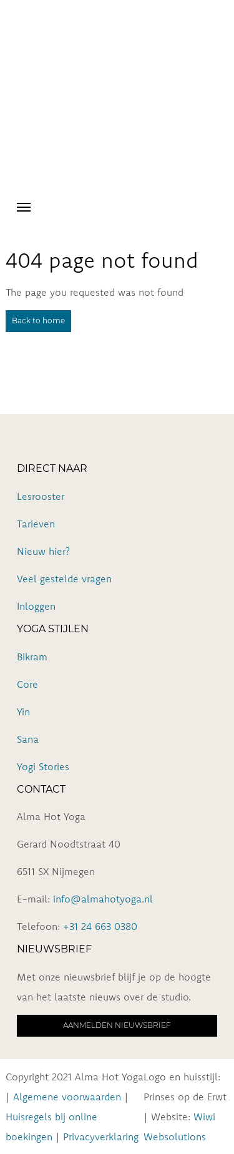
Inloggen (36, 606)
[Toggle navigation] (23, 205)
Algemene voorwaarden (67, 1096)
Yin (23, 711)
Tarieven (36, 523)
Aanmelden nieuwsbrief (117, 1025)
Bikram (32, 656)
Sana (28, 739)
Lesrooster (40, 496)
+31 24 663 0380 (100, 926)
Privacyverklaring (101, 1136)
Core (27, 684)
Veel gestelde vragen (64, 578)
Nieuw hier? (43, 551)
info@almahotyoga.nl (103, 898)
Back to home (38, 320)
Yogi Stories (43, 766)
